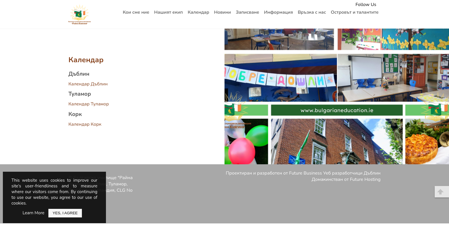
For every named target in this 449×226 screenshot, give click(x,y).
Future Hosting (365, 179)
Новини (222, 12)
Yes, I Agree (65, 213)
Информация (278, 12)
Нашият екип (168, 12)
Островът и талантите (355, 12)
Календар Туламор (88, 104)
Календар (198, 12)
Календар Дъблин (88, 84)
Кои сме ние (136, 12)
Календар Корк (84, 124)
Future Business (305, 173)
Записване (247, 12)
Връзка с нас (312, 12)
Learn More (33, 213)
